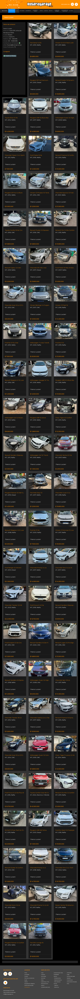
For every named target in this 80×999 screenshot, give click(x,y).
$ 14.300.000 (9, 131)
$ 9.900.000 (9, 206)
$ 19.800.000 (9, 244)
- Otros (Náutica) (57, 981)
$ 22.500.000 (9, 281)
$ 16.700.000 (34, 619)
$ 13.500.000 (59, 356)
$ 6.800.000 (34, 56)
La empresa (26, 974)
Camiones (43, 978)
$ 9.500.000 (59, 806)
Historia (26, 981)
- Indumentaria (69, 980)
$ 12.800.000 (34, 431)
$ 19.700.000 (59, 881)
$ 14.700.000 (34, 881)
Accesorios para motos (58, 972)
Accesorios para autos (45, 987)
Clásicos (42, 985)
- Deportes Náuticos (58, 980)
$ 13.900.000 (34, 319)
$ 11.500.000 (34, 844)
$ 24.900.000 (9, 619)
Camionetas (43, 976)
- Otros (67, 983)
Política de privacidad (28, 985)
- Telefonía (56, 985)
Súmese (26, 976)
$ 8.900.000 (59, 56)
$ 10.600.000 (59, 169)
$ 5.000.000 (59, 281)
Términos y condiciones (29, 978)
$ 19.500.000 (34, 731)
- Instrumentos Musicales (71, 981)
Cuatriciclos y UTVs (45, 981)
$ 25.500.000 (34, 356)
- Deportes (68, 978)
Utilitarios (43, 974)
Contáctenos (27, 987)
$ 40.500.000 (34, 806)
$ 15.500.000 (9, 731)
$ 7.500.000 (9, 169)
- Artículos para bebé (70, 976)
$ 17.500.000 (34, 544)
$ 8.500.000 (34, 94)
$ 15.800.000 (34, 244)
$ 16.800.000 (59, 94)
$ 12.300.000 (59, 431)
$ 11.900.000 (34, 469)
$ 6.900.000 (59, 469)
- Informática (69, 972)
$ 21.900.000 (9, 581)
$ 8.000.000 (9, 319)
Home (25, 972)
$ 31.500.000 (59, 206)
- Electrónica (56, 987)
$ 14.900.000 (34, 581)
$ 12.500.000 (34, 206)
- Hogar (67, 974)
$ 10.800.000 (59, 244)
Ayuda (25, 980)
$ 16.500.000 (59, 544)
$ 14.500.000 (34, 131)
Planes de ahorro (44, 983)
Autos (42, 972)
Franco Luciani (35, 52)
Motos (42, 980)
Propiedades (56, 974)
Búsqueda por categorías (29, 983)
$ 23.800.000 (34, 281)
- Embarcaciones (57, 978)
